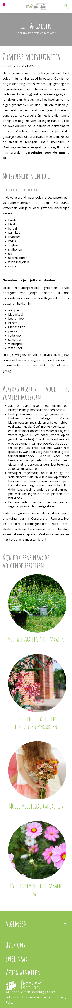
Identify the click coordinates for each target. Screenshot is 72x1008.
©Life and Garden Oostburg (25, 992)
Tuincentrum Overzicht (37, 997)
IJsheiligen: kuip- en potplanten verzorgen (36, 722)
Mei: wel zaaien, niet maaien (36, 639)
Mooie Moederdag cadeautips (36, 806)
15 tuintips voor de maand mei (36, 889)
